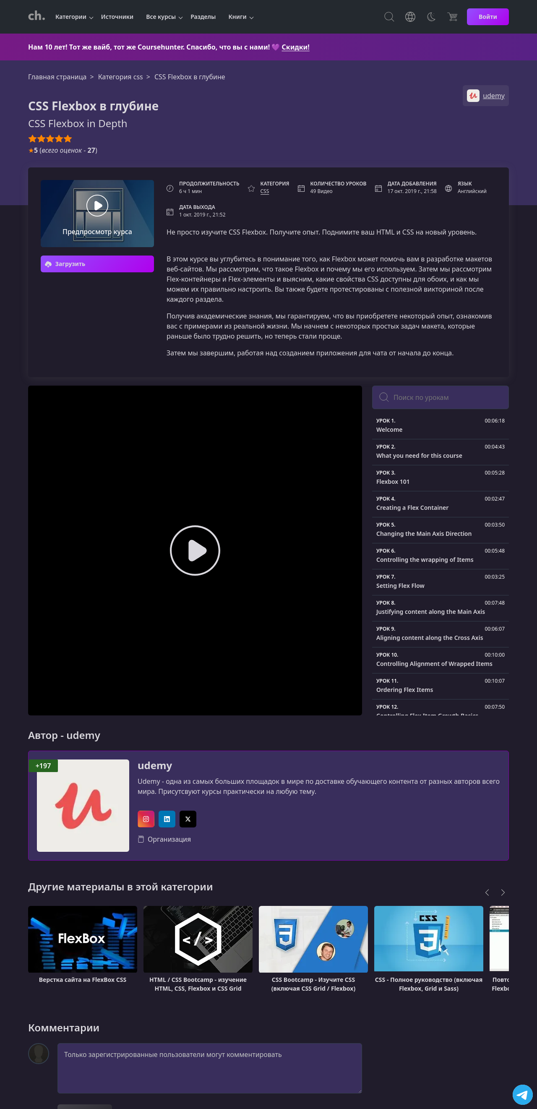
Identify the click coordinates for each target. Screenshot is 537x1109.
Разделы (203, 17)
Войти (488, 17)
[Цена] (452, 17)
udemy (155, 765)
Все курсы (161, 17)
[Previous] (487, 892)
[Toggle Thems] (431, 17)
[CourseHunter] (36, 16)
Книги (238, 17)
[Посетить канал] (523, 1095)
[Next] (503, 892)
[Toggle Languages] (410, 17)
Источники (117, 17)
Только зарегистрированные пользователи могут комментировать (209, 1068)
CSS (265, 191)
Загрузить (65, 264)
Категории (70, 17)
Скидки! (296, 47)
